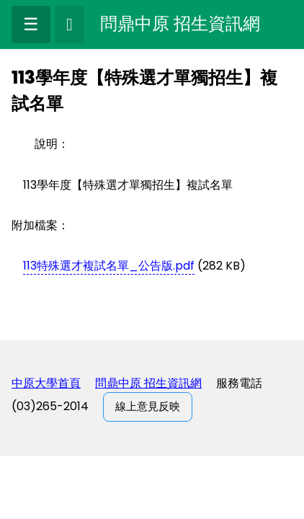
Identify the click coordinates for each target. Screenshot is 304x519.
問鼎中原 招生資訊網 (148, 383)
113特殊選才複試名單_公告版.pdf (109, 265)
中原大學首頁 (46, 383)
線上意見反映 (147, 406)
